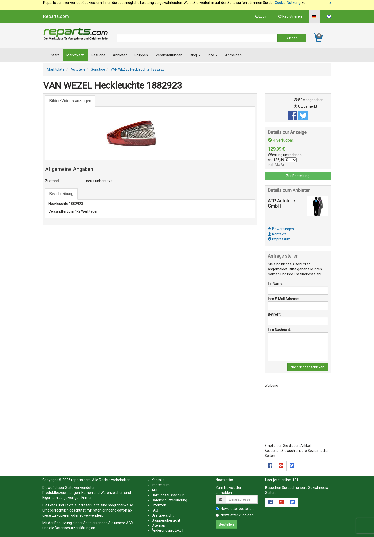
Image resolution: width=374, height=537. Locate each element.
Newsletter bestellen (235, 509)
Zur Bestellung (297, 176)
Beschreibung (61, 193)
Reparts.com (56, 16)
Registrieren (290, 16)
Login (261, 16)
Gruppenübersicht (166, 520)
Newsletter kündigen (235, 515)
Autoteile (78, 69)
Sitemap (158, 525)
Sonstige (98, 69)
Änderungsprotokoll (167, 530)
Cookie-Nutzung (288, 3)
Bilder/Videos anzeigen (70, 100)
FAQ (155, 510)
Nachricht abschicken (308, 367)
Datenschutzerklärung (72, 528)
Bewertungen (281, 229)
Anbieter (120, 55)
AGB (129, 523)
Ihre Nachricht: (279, 330)
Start (55, 55)
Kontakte (277, 234)
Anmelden (233, 55)
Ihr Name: (275, 284)
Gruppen (141, 55)
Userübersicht (163, 515)
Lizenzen (159, 505)
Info (212, 55)
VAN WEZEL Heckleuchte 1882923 (138, 69)
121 (295, 480)
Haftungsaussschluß (168, 495)
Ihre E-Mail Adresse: (284, 299)
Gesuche (98, 55)
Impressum (279, 239)
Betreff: (274, 314)
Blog (195, 55)
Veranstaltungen (169, 55)
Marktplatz (75, 55)
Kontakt (158, 480)
